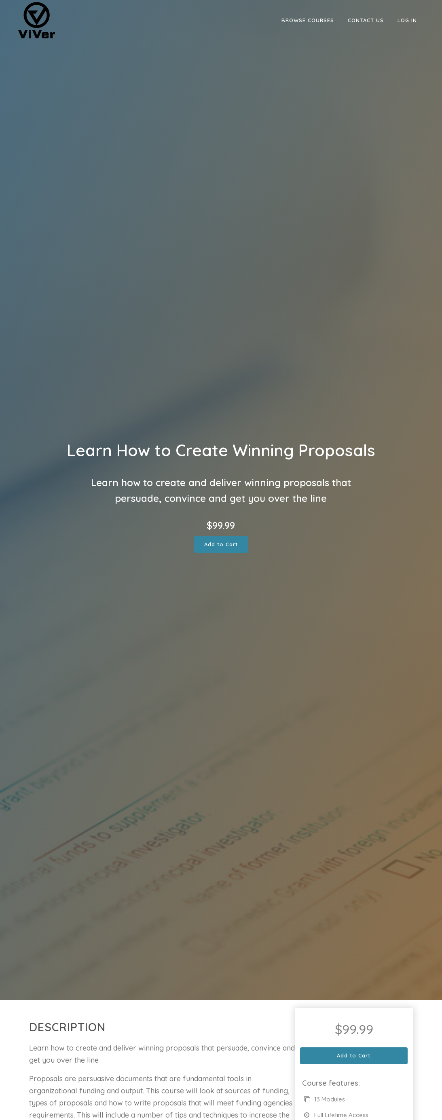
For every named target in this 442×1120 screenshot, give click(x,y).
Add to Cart (221, 544)
